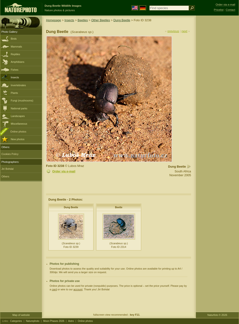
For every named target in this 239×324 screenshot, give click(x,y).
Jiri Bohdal (7, 168)
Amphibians (17, 61)
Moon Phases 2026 (53, 321)
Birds (14, 38)
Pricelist (218, 9)
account (78, 289)
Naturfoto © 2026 (217, 314)
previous (173, 31)
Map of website (21, 314)
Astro (71, 321)
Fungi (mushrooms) (22, 100)
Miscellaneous (19, 123)
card (54, 289)
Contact (230, 9)
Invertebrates (18, 85)
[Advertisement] (217, 92)
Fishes (14, 69)
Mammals (16, 46)
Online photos (18, 131)
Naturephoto (32, 321)
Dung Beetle (121, 20)
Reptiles (15, 54)
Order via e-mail (63, 171)
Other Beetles (100, 20)
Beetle (118, 207)
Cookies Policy (9, 154)
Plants (14, 92)
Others (5, 176)
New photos (17, 139)
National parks (19, 108)
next (184, 31)
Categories (16, 321)
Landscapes (18, 116)
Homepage (53, 20)
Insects (15, 77)
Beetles (83, 20)
